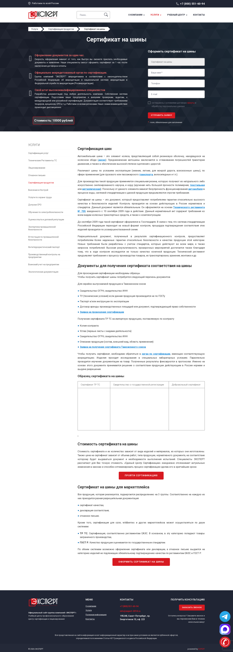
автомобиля (195, 189)
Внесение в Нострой (38, 190)
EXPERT (201, 649)
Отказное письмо (36, 175)
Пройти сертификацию (141, 475)
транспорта (146, 174)
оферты (191, 103)
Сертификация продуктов (41, 182)
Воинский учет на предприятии (43, 264)
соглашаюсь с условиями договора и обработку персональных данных (174, 104)
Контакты (199, 15)
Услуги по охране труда (40, 197)
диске (102, 160)
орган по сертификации (156, 353)
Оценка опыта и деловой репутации (46, 219)
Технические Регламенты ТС (42, 160)
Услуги (154, 15)
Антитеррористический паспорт (44, 247)
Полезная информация (96, 614)
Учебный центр (176, 15)
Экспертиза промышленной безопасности (42, 228)
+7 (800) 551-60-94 (192, 3)
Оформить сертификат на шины (141, 561)
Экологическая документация (43, 272)
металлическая (91, 189)
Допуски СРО (34, 204)
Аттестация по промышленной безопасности (43, 238)
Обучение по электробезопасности (45, 212)
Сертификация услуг (38, 153)
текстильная (197, 185)
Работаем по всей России (45, 3)
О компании (135, 15)
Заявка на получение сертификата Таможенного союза (113, 347)
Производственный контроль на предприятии (44, 255)
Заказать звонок (192, 607)
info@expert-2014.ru (130, 611)
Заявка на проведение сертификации (102, 312)
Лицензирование (36, 168)
